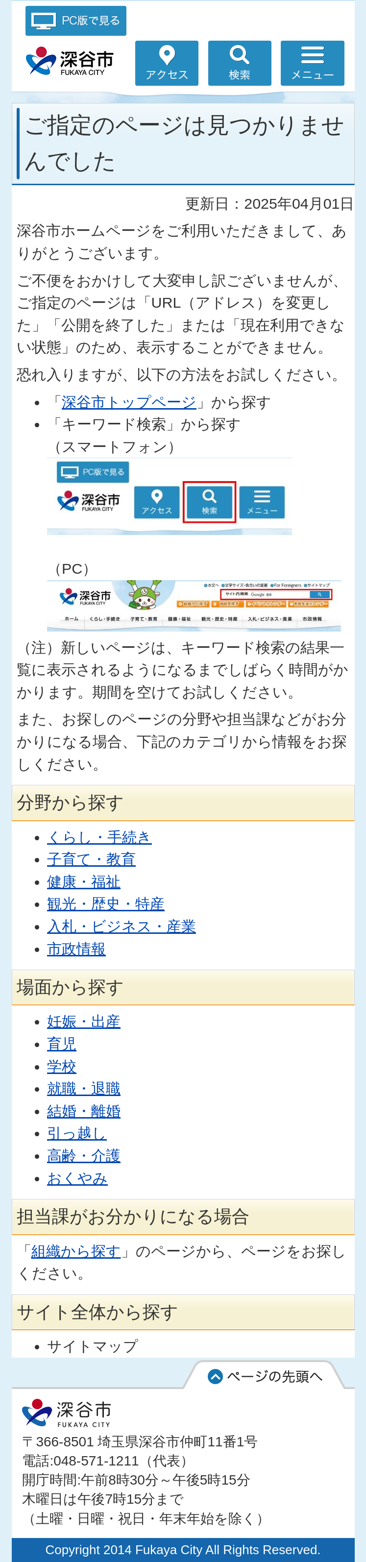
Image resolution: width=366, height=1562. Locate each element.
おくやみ (77, 1178)
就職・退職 (84, 1088)
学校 (61, 1066)
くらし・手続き (99, 837)
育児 (61, 1043)
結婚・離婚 (84, 1110)
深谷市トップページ (129, 401)
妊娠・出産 (84, 1021)
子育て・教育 (91, 859)
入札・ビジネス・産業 (121, 926)
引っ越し (77, 1132)
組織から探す (76, 1251)
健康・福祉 (84, 881)
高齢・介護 (84, 1155)
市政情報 (76, 948)
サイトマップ (92, 1346)
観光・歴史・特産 (106, 903)
